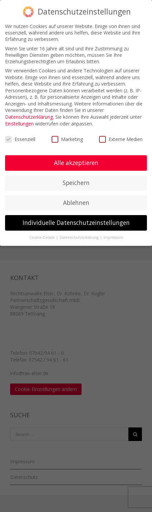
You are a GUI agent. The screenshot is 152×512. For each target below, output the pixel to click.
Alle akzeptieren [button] (76, 163)
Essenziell (20, 139)
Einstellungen (19, 123)
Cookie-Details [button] (42, 237)
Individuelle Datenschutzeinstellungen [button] (76, 222)
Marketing (67, 139)
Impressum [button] (113, 237)
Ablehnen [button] (76, 203)
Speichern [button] (76, 183)
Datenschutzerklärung (29, 117)
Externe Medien (121, 139)
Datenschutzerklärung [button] (79, 237)
